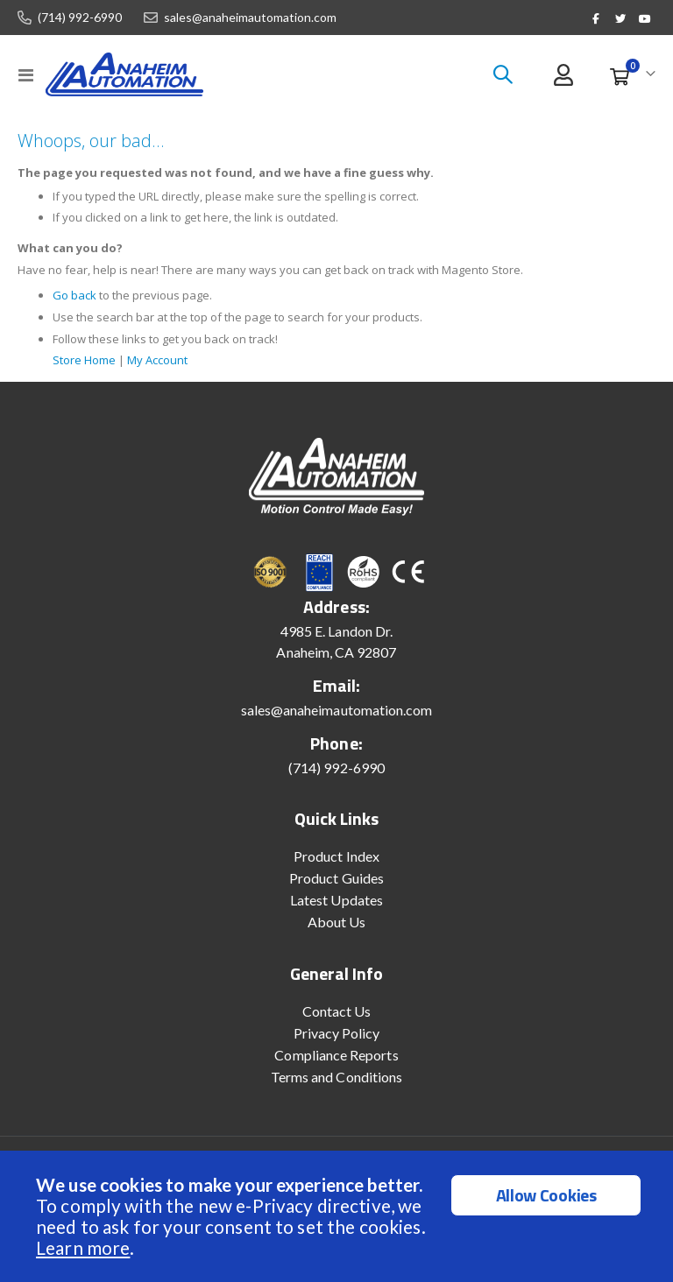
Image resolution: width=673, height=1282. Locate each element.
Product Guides (336, 888)
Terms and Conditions (336, 1087)
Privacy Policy (337, 1043)
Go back (76, 304)
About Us (337, 932)
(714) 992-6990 (80, 18)
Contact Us (337, 1021)
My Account (169, 369)
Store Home (87, 369)
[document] (339, 1216)
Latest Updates (336, 910)
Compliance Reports (336, 1065)
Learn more (83, 1247)
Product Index (336, 866)
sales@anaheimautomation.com (250, 18)
